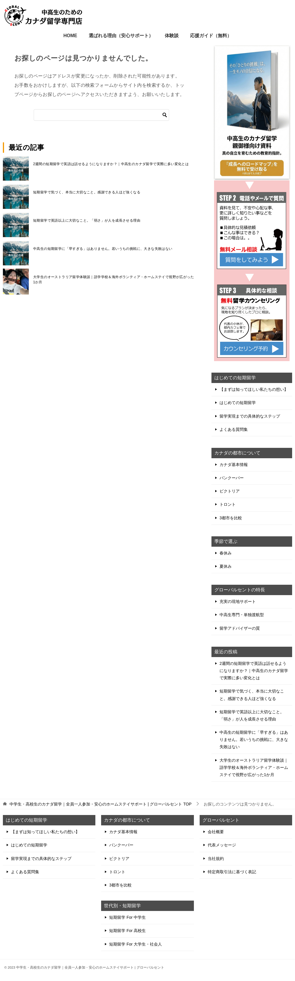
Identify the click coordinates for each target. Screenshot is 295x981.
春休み (226, 553)
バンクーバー (232, 478)
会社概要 (216, 831)
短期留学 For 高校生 (127, 930)
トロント (228, 504)
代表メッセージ (222, 845)
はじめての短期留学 (238, 402)
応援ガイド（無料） (211, 35)
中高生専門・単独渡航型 (242, 614)
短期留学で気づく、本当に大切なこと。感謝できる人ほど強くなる (86, 192)
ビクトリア (230, 491)
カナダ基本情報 (234, 464)
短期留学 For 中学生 (127, 917)
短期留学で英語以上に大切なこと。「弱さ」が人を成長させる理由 (86, 220)
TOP (101, 804)
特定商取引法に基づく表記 (232, 871)
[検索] (101, 115)
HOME (70, 35)
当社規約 (216, 858)
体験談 (172, 35)
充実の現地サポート (238, 601)
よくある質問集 (234, 429)
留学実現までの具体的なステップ (250, 416)
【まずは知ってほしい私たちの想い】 (254, 389)
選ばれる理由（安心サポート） (121, 35)
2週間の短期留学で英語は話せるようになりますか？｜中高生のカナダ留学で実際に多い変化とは (111, 164)
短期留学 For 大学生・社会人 (135, 944)
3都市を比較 (231, 518)
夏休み (226, 566)
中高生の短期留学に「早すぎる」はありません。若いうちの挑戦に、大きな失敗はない (103, 249)
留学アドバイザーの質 (240, 628)
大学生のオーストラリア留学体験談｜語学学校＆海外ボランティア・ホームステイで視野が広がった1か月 (113, 279)
